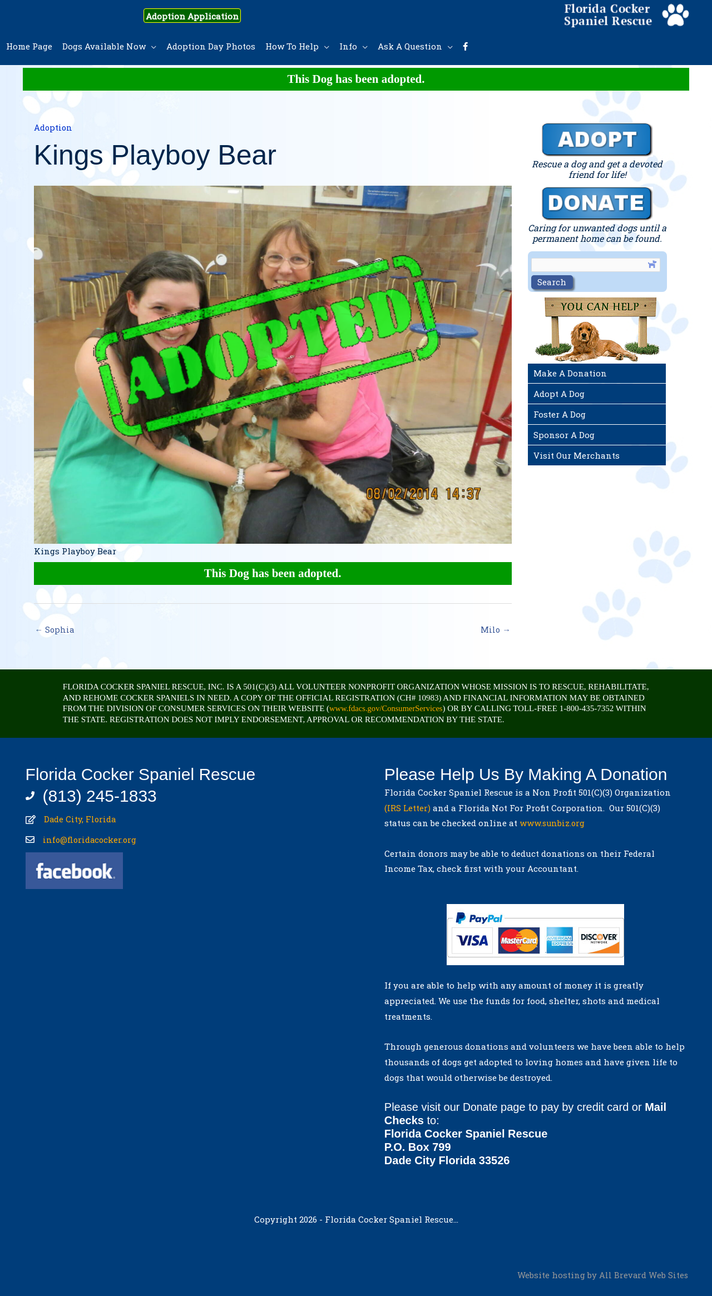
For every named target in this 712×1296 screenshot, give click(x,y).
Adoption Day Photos (210, 46)
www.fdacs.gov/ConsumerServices (387, 708)
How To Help (292, 46)
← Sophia (55, 629)
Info (348, 46)
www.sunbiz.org (555, 823)
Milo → (495, 629)
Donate (481, 1107)
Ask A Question (410, 46)
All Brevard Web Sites (643, 1275)
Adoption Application (200, 15)
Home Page (29, 46)
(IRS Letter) (407, 808)
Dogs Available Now (104, 46)
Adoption (53, 127)
